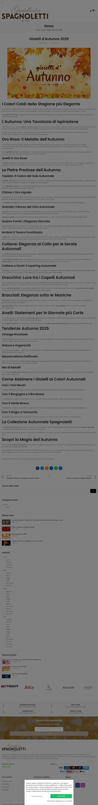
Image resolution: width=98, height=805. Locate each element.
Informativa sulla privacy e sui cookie (59, 801)
